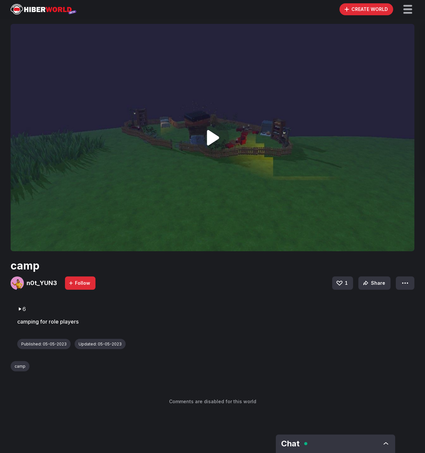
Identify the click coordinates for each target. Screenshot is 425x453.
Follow (79, 283)
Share (373, 283)
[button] (407, 9)
